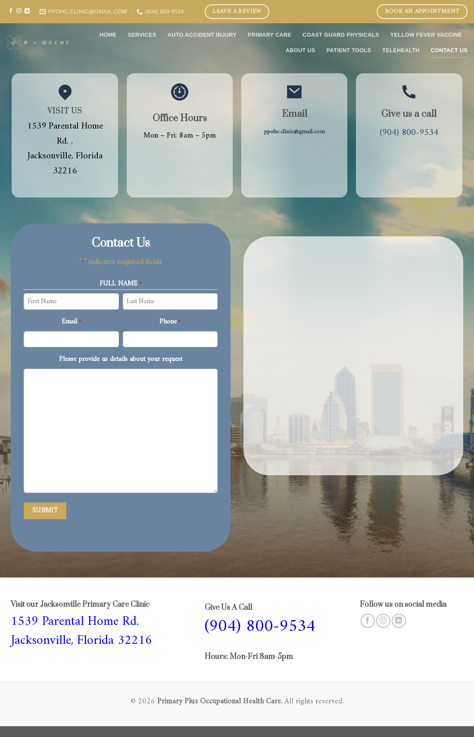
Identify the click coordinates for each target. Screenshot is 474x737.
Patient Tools (349, 50)
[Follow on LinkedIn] (27, 11)
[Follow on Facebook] (10, 11)
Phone (170, 322)
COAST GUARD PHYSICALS (340, 34)
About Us (300, 50)
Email (71, 322)
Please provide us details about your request (120, 359)
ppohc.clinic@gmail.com (294, 131)
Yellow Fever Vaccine (426, 34)
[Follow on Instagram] (19, 11)
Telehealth (400, 50)
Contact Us (449, 50)
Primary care (269, 34)
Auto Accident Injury (202, 34)
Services (142, 34)
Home (108, 34)
